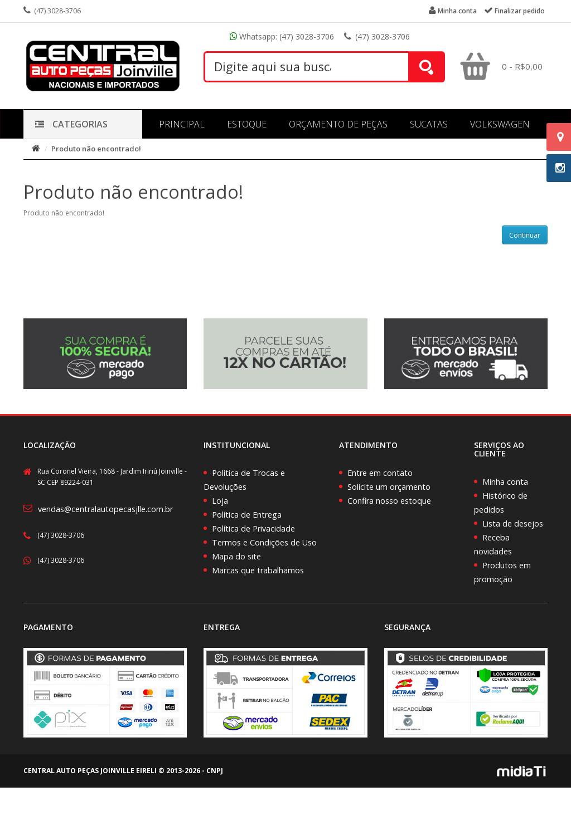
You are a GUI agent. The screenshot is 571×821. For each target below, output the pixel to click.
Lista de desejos (512, 523)
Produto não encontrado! (96, 149)
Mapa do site (236, 556)
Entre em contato (380, 473)
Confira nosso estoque (389, 500)
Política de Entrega (247, 514)
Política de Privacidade (253, 528)
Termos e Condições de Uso (264, 542)
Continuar (524, 235)
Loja (220, 500)
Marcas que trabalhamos (258, 570)
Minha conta (505, 481)
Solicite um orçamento (388, 486)
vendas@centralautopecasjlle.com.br (105, 509)
